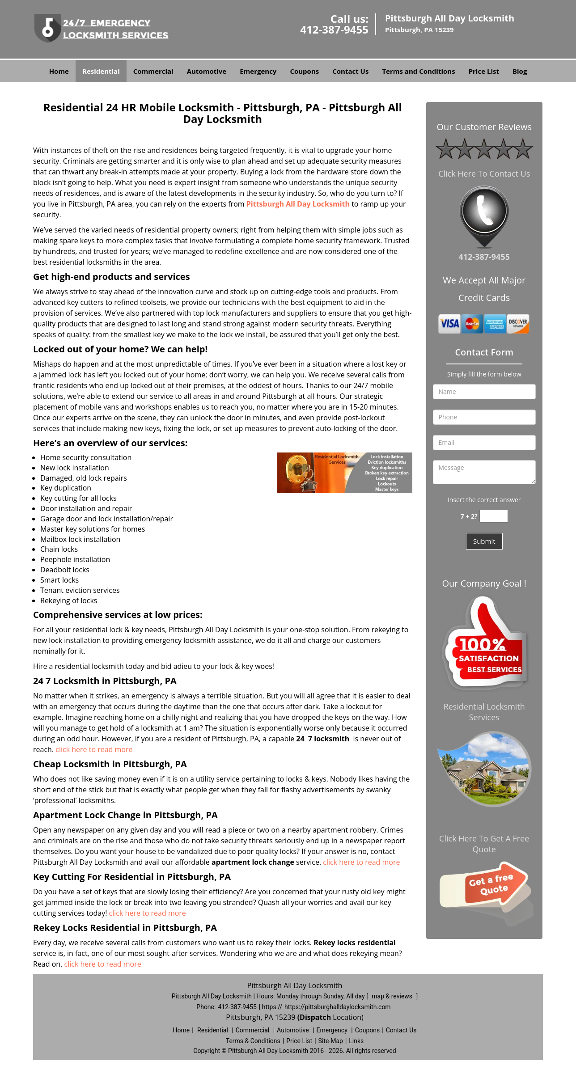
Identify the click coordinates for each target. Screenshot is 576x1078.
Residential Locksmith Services (484, 712)
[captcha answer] (493, 516)
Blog (519, 71)
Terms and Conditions (418, 71)
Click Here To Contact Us (484, 173)
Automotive (207, 71)
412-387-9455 (334, 29)
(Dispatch (315, 1017)
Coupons (304, 71)
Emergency (258, 71)
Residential (101, 71)
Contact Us (350, 71)
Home (59, 71)
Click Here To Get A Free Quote (484, 843)
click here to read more (93, 749)
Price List (484, 71)
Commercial (153, 71)
